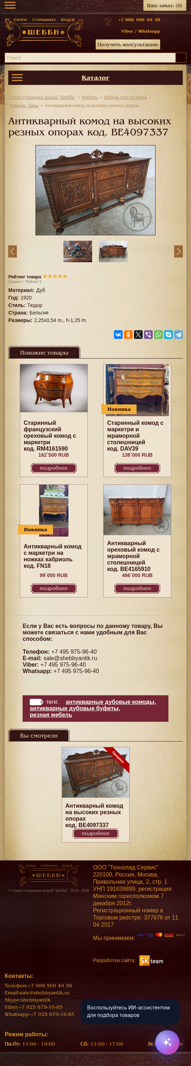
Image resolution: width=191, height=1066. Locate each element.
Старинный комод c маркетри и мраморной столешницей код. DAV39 (135, 436)
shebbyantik (36, 1000)
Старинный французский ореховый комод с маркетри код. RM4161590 (50, 436)
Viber (127, 31)
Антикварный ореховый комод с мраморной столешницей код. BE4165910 (133, 556)
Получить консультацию (127, 44)
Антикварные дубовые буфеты (74, 708)
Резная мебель (51, 715)
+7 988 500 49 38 (139, 19)
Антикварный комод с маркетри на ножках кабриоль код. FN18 (53, 556)
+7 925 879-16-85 (41, 1007)
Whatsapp (149, 31)
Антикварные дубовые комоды (110, 702)
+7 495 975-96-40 (74, 652)
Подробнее (54, 468)
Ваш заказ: (164, 5)
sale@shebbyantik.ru (70, 658)
